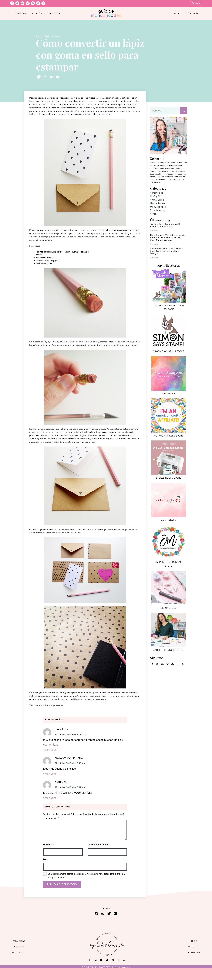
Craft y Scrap (157, 199)
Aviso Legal (21, 953)
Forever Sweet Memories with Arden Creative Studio (165, 225)
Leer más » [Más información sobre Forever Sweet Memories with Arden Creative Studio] (154, 230)
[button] (39, 76)
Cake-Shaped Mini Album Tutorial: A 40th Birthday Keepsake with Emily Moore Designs (168, 237)
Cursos (37, 13)
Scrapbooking (157, 210)
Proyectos (55, 13)
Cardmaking (156, 192)
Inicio (192, 940)
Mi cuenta (192, 947)
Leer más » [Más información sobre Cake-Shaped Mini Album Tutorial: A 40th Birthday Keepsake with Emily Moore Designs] (154, 244)
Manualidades (53, 36)
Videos (153, 213)
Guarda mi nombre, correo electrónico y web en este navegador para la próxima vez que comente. (86, 875)
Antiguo (40, 36)
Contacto (192, 13)
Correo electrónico (98, 844)
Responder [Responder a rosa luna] (49, 750)
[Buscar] (183, 110)
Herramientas (157, 203)
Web (45, 859)
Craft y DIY (155, 196)
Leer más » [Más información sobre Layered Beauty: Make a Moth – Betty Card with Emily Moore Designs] (154, 257)
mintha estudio (124, 967)
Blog (177, 13)
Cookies (21, 947)
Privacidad (21, 940)
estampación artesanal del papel (114, 98)
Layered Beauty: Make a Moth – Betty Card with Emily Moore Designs (166, 250)
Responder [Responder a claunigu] (49, 798)
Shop (165, 13)
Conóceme (20, 13)
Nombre (48, 844)
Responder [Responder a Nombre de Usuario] (49, 774)
